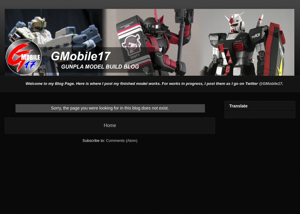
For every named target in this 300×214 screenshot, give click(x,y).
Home (110, 125)
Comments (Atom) (121, 140)
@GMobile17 (270, 83)
